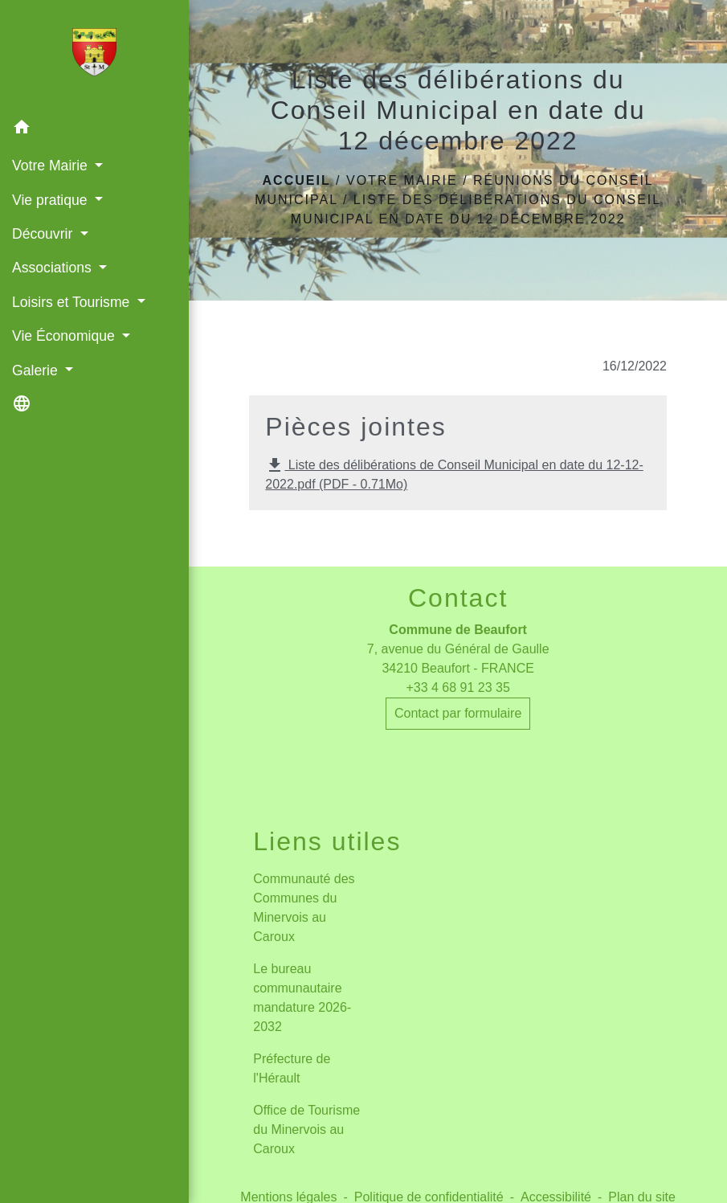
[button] (94, 130)
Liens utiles (327, 841)
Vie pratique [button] (51, 200)
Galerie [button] (37, 370)
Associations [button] (54, 268)
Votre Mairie (402, 180)
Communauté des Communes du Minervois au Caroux (303, 907)
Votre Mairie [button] (52, 166)
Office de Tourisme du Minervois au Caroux (306, 1129)
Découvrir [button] (44, 234)
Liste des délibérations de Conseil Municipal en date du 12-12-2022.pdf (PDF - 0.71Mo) (454, 473)
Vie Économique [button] (65, 336)
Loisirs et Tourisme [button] (72, 302)
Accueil (297, 180)
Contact (458, 597)
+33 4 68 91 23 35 (457, 687)
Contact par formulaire (457, 713)
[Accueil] (94, 55)
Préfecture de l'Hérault (291, 1068)
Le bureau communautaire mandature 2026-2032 (302, 997)
